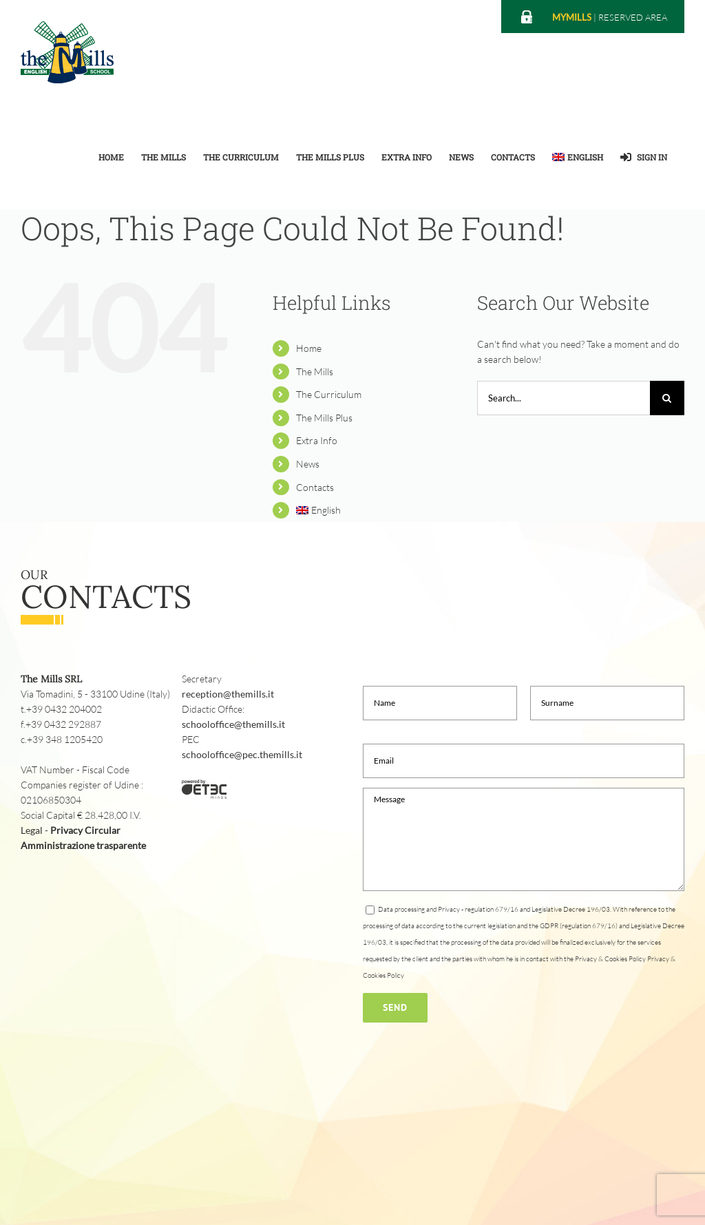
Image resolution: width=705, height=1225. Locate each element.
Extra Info (316, 440)
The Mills (314, 371)
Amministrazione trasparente (83, 845)
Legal (32, 830)
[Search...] (563, 398)
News (307, 464)
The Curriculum (328, 394)
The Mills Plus (324, 417)
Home (309, 348)
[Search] (667, 398)
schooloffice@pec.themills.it (242, 754)
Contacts (315, 487)
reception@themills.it (228, 694)
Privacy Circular (85, 830)
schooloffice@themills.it (233, 724)
